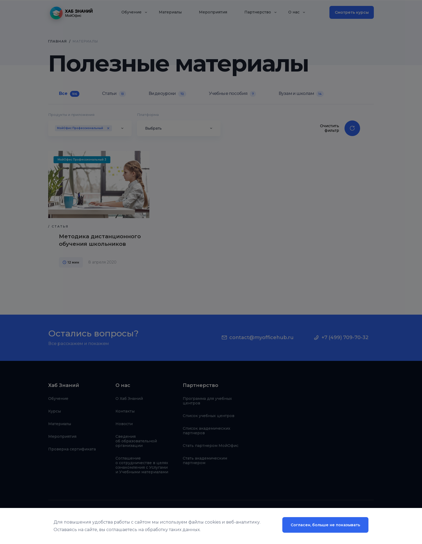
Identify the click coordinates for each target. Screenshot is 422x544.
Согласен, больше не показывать (325, 524)
